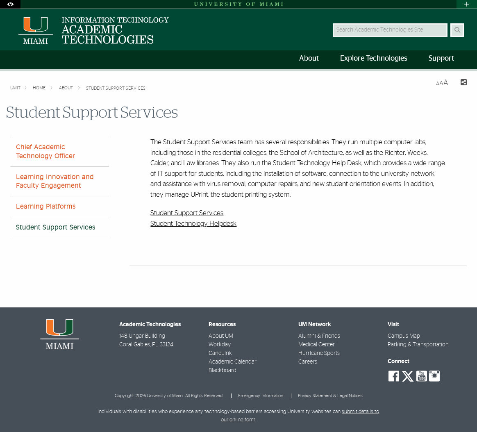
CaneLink (220, 353)
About (66, 88)
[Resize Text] (442, 83)
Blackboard (222, 370)
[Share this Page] (461, 83)
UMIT (15, 88)
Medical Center (316, 345)
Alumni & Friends (319, 336)
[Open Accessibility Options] (10, 4)
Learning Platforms (46, 206)
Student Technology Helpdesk (193, 223)
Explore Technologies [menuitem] (373, 58)
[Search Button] (457, 30)
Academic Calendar (233, 362)
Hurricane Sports (319, 353)
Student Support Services (115, 88)
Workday (220, 345)
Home (40, 88)
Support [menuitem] (441, 58)
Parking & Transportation (418, 345)
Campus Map (404, 336)
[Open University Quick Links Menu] (467, 4)
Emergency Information (260, 395)
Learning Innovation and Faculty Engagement (55, 181)
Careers (307, 362)
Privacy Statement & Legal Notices (330, 395)
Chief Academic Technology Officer (45, 151)
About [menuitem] (309, 58)
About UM (221, 336)
